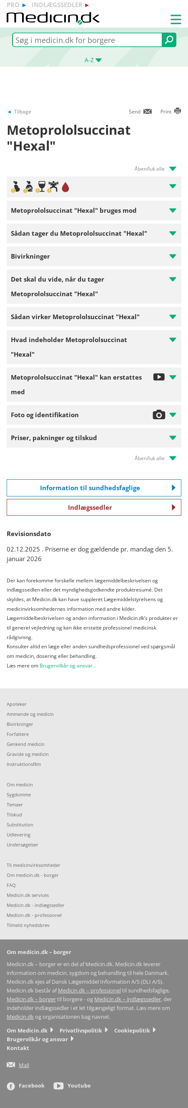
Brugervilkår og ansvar (66, 665)
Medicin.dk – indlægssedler (127, 999)
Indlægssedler (122, 507)
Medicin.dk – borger (31, 999)
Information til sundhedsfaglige (108, 487)
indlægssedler (57, 4)
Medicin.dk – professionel (89, 990)
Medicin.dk (20, 1016)
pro (13, 4)
